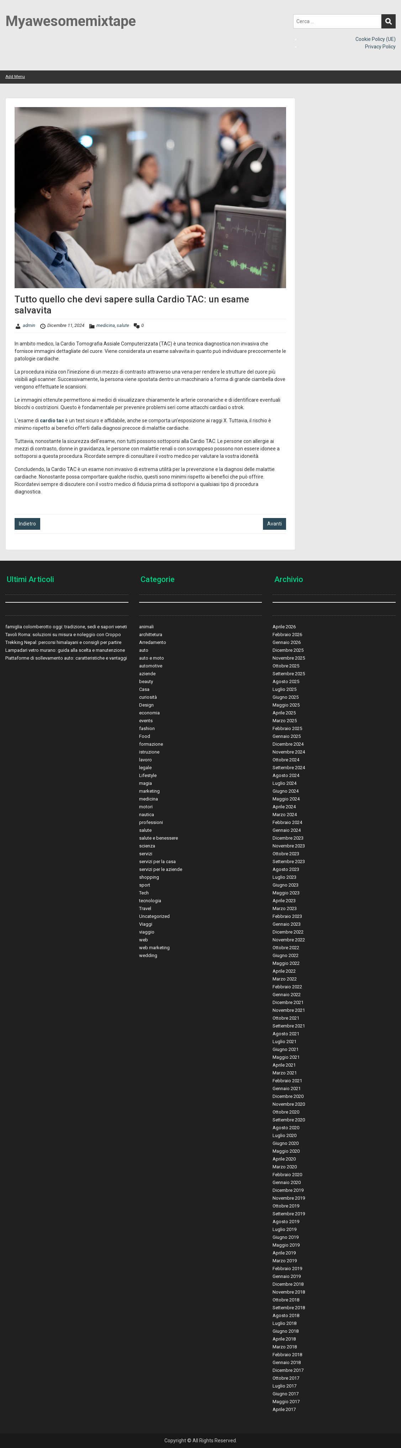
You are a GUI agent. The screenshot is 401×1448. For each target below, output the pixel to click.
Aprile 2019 (284, 1253)
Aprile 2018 (284, 1339)
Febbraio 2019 (287, 1268)
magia (145, 783)
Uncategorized (154, 916)
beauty (146, 681)
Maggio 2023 (286, 892)
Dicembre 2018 (288, 1284)
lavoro (145, 759)
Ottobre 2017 (286, 1378)
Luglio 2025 (284, 689)
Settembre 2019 (289, 1213)
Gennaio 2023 (287, 924)
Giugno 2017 (286, 1393)
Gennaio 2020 (287, 1182)
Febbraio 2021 (287, 1080)
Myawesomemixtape (70, 21)
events (146, 720)
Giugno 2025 (286, 697)
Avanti (274, 524)
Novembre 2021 (289, 1010)
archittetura (150, 634)
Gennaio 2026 (287, 642)
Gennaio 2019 (287, 1276)
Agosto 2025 (286, 681)
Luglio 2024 (284, 783)
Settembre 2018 (289, 1307)
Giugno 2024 (286, 791)
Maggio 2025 (286, 705)
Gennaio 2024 (287, 830)
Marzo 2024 (285, 814)
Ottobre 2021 (286, 1018)
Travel (145, 908)
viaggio (146, 932)
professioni (151, 822)
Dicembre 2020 (288, 1096)
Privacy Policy (380, 46)
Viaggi (145, 924)
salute (123, 325)
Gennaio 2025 (287, 736)
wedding (148, 955)
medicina (105, 325)
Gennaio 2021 (287, 1088)
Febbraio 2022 (287, 986)
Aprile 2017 (284, 1409)
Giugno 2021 (286, 1049)
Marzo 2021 (285, 1073)
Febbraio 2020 (287, 1174)
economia (149, 712)
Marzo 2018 (285, 1346)
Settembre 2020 (289, 1119)
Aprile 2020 (284, 1159)
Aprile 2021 (284, 1065)
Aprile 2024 (284, 806)
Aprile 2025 (284, 712)
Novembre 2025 (289, 658)
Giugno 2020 (286, 1143)
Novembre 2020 (289, 1104)
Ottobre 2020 (286, 1112)
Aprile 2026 (284, 626)
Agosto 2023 (286, 869)
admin (29, 325)
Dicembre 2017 (288, 1370)
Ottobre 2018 (286, 1299)
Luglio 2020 (284, 1135)
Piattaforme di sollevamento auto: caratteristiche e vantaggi (66, 658)
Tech (144, 892)
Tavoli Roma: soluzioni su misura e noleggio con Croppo (63, 634)
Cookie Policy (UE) (375, 39)
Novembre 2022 (289, 939)
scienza (147, 846)
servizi (145, 853)
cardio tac (52, 420)
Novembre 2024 (289, 752)
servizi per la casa (157, 861)
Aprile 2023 (284, 900)
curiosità (148, 697)
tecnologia (150, 900)
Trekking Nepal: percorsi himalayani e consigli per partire (63, 642)
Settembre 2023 (289, 861)
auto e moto (151, 658)
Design (146, 705)
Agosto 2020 (286, 1127)
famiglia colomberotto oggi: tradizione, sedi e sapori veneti (66, 626)
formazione (151, 744)
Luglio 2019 (284, 1229)
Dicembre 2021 (288, 1002)
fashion (147, 728)
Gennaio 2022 (287, 994)
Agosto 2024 (286, 775)
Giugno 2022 (286, 955)
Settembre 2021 (289, 1026)
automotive (150, 665)
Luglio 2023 (284, 877)
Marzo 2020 (285, 1166)
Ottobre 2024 (286, 759)
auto (143, 650)
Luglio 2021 (284, 1041)
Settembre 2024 (289, 767)
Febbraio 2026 (287, 634)
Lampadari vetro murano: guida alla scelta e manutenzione (65, 650)
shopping (149, 877)
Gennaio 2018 (287, 1362)
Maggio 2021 (286, 1057)
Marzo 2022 (285, 979)
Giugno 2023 (286, 885)
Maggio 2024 (286, 799)
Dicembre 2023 (288, 838)
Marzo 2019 (285, 1260)
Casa (144, 689)
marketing (149, 791)
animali (146, 626)
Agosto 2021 (286, 1033)
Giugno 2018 (286, 1331)
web (143, 939)
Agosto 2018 (286, 1315)
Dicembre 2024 (288, 744)
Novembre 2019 (289, 1198)
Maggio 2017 (286, 1401)
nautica (146, 814)
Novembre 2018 (289, 1292)
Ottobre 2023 (286, 853)
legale (145, 767)
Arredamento (152, 642)
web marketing (154, 947)
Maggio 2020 (286, 1151)
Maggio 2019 (286, 1245)
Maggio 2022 (286, 963)
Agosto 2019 (286, 1221)
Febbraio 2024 (287, 822)
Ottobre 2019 (286, 1206)
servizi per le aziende (160, 869)
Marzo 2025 (285, 720)
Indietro (27, 524)
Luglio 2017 (284, 1386)
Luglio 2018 (284, 1323)
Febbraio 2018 (287, 1354)
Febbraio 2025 (287, 728)
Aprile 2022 (284, 971)
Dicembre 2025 (288, 650)
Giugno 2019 (286, 1237)
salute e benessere (158, 838)
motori (146, 806)
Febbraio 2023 (287, 916)
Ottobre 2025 (286, 665)
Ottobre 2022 (286, 947)
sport (144, 885)
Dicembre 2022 (288, 932)
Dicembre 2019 (288, 1190)
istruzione (149, 752)
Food (144, 736)
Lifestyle (148, 775)
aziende (147, 673)
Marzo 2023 (285, 908)
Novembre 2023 (289, 846)
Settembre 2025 (289, 673)
